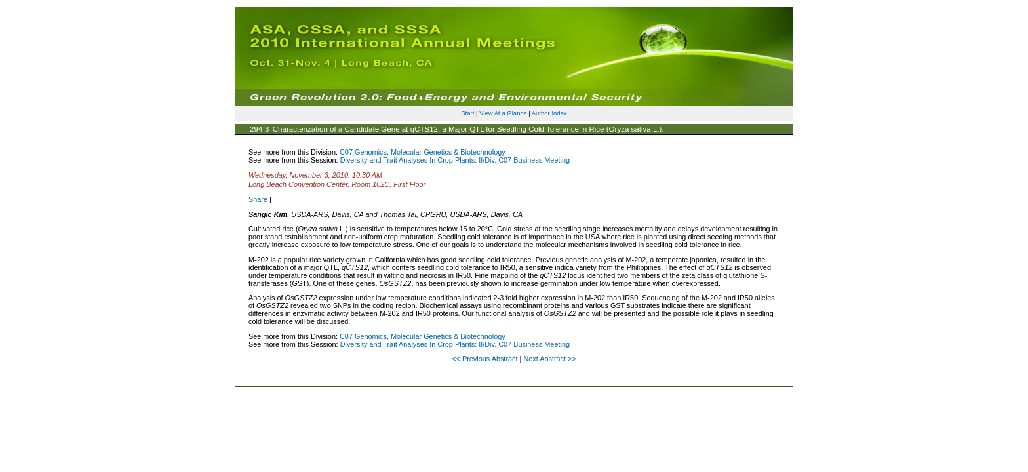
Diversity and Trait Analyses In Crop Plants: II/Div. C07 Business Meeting (455, 160)
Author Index (549, 113)
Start (467, 113)
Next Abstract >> (549, 359)
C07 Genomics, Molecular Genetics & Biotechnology (422, 152)
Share (257, 199)
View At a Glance (502, 113)
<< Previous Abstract (485, 359)
